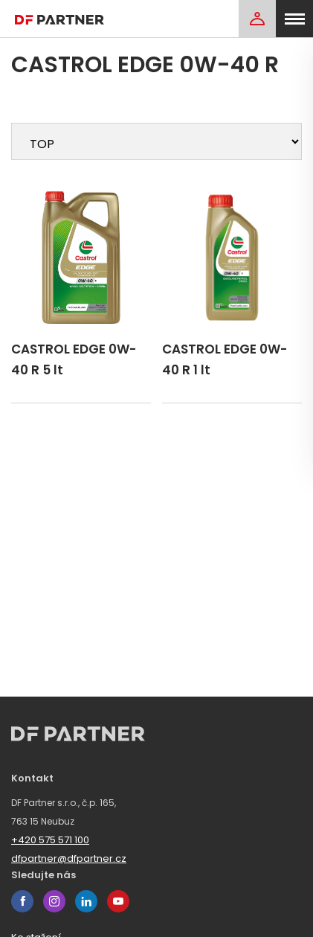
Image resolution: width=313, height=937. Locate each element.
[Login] (257, 18)
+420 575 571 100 (50, 840)
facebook (22, 901)
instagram (54, 901)
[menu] (294, 18)
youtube (118, 901)
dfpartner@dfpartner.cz (68, 858)
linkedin (86, 901)
